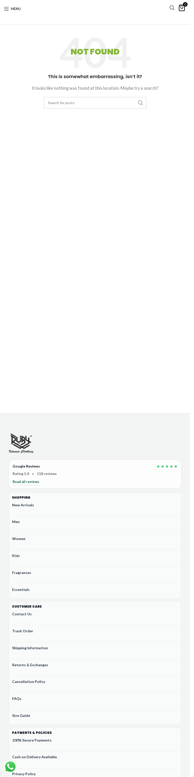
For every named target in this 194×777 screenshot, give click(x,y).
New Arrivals (23, 505)
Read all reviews (26, 482)
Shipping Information (30, 648)
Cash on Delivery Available (34, 757)
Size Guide (21, 715)
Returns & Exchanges (30, 665)
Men (16, 521)
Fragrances (21, 572)
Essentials (21, 589)
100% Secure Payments (32, 740)
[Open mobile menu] (12, 9)
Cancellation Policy (28, 681)
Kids (16, 555)
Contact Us (22, 614)
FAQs (16, 698)
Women (19, 538)
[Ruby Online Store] (21, 444)
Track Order (22, 631)
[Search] (172, 7)
